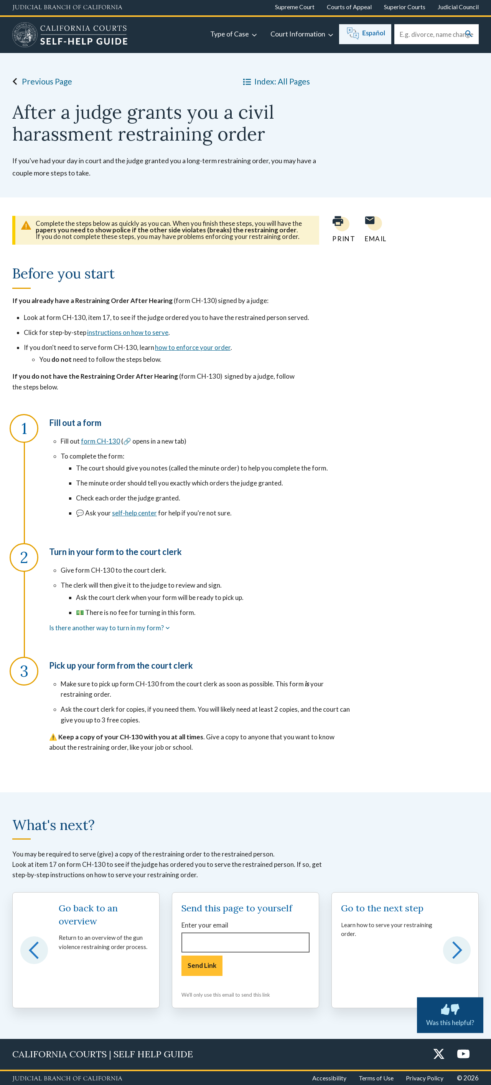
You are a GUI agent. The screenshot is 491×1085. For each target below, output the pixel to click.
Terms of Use (376, 1078)
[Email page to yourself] (373, 229)
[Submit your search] (469, 34)
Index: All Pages (275, 81)
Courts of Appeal (349, 6)
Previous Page (40, 81)
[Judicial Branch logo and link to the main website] (67, 8)
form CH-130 (100, 441)
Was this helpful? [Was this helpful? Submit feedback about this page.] (450, 1014)
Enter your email (204, 925)
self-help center (134, 513)
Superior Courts (404, 6)
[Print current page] (339, 229)
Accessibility (329, 1078)
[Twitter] (439, 1054)
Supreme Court (295, 6)
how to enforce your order (193, 347)
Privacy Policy (424, 1078)
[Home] (70, 35)
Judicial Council (458, 6)
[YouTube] (463, 1054)
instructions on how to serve (127, 332)
